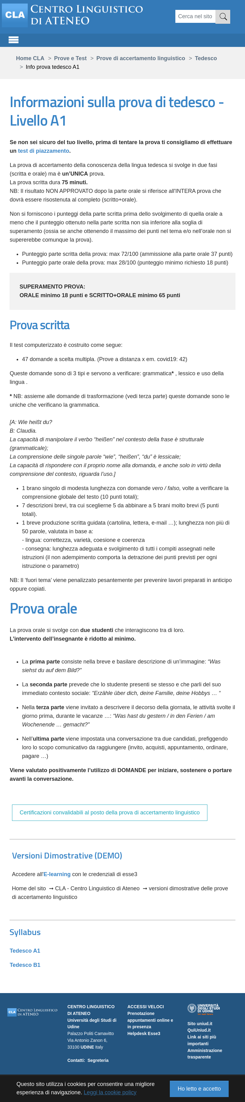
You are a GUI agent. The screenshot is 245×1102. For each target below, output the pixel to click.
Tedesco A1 (25, 951)
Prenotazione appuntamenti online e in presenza (150, 1020)
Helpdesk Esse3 (143, 1033)
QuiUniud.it (198, 1030)
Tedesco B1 (25, 965)
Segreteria (98, 1060)
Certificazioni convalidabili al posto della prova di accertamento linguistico (110, 812)
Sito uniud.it (199, 1023)
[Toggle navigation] (13, 39)
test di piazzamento (43, 151)
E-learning (57, 874)
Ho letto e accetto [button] (199, 1089)
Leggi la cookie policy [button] (110, 1092)
